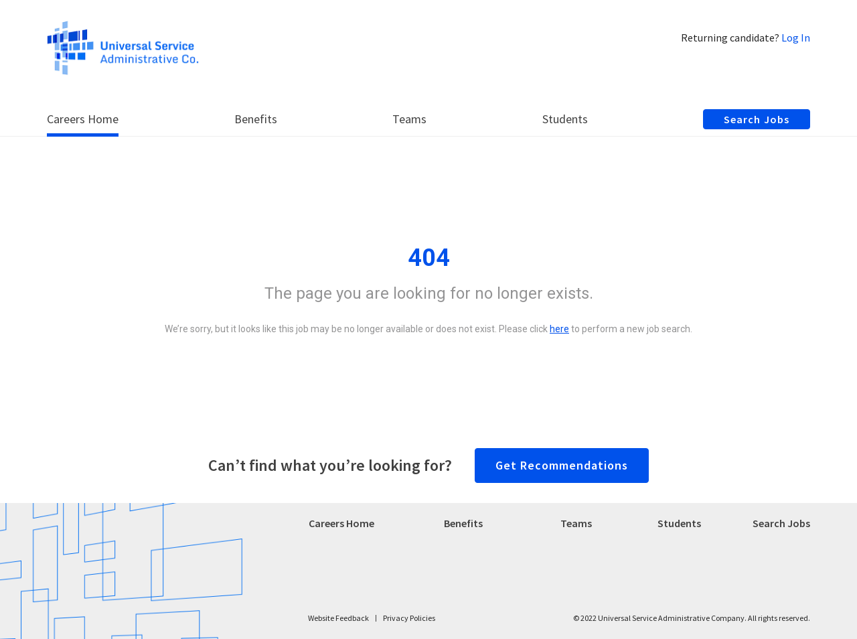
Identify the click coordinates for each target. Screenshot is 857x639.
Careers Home (341, 523)
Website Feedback (338, 618)
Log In (795, 37)
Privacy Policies (409, 618)
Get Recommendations (561, 465)
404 (429, 258)
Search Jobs (781, 523)
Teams (576, 523)
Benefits (463, 523)
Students (679, 523)
